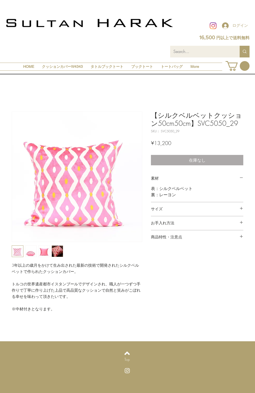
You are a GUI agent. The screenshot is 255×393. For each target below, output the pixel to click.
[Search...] (201, 51)
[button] (238, 66)
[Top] (127, 359)
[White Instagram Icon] (127, 370)
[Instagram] (213, 25)
